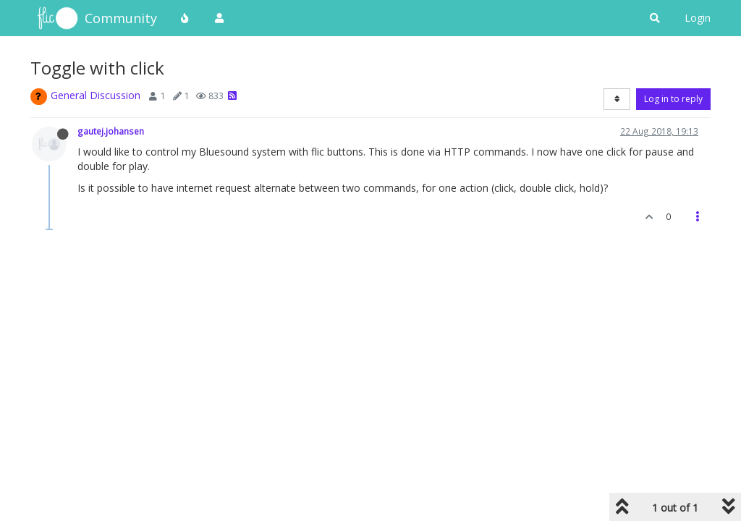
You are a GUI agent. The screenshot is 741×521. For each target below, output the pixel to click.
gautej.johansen (110, 131)
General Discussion (95, 95)
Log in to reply (673, 99)
